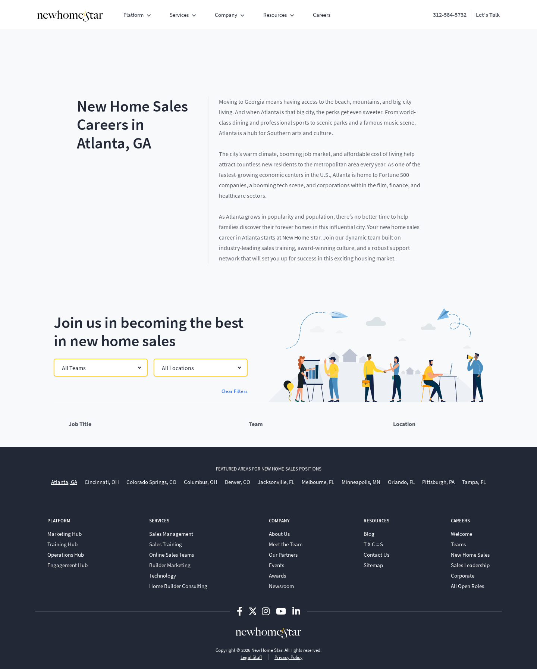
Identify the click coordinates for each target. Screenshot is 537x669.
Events (276, 565)
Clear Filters (235, 391)
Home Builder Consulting (178, 585)
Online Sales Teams (171, 554)
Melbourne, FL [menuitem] (318, 481)
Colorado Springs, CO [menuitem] (151, 481)
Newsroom (281, 585)
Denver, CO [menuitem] (237, 481)
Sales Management (171, 533)
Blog (369, 533)
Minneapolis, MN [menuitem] (361, 481)
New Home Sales (470, 554)
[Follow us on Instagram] (267, 611)
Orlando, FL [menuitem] (401, 481)
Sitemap (373, 565)
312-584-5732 (450, 14)
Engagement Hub (67, 565)
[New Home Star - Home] (70, 16)
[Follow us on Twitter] (252, 611)
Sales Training (165, 544)
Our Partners (283, 554)
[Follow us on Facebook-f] (240, 611)
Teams (458, 544)
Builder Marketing (170, 565)
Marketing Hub (64, 533)
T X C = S (373, 544)
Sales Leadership (470, 565)
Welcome (461, 533)
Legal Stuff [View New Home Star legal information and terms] (251, 657)
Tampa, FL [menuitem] (474, 481)
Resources (275, 15)
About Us (279, 533)
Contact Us (376, 554)
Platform (133, 15)
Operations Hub (65, 554)
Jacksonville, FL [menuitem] (276, 481)
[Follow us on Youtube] (282, 611)
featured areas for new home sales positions (268, 469)
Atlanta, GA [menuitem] (64, 481)
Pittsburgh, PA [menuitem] (438, 481)
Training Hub (62, 544)
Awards (277, 575)
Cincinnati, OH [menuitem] (102, 481)
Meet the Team (285, 544)
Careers (321, 15)
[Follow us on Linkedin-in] (296, 611)
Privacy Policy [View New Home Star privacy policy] (288, 657)
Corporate (462, 575)
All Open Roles (467, 585)
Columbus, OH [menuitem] (200, 481)
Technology (162, 575)
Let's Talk (488, 14)
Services (179, 15)
